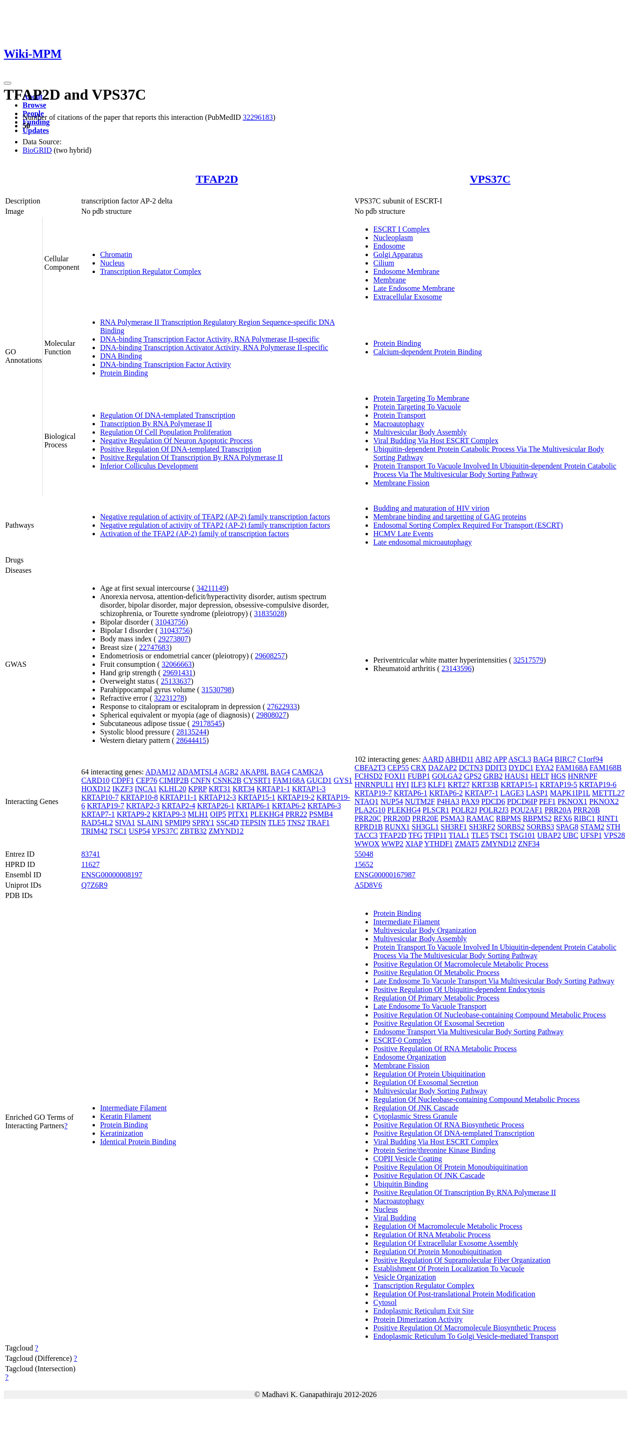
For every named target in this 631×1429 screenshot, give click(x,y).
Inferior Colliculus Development (149, 466)
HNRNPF (582, 776)
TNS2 (296, 823)
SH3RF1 (454, 827)
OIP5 (218, 814)
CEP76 (146, 780)
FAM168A (289, 780)
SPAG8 (567, 827)
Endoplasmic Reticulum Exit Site (423, 1311)
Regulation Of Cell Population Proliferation (166, 432)
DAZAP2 (442, 768)
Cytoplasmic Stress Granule (415, 1116)
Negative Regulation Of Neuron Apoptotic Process (176, 441)
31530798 (217, 690)
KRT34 (244, 789)
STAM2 (592, 827)
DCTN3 (471, 768)
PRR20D (396, 818)
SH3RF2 (482, 827)
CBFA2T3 (369, 768)
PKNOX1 (572, 801)
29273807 (173, 639)
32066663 (177, 664)
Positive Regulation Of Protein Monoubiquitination (450, 1167)
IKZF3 (122, 789)
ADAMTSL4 (197, 772)
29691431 (178, 673)
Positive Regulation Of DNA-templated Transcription (180, 449)
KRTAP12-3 (217, 797)
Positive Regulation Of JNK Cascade (428, 1175)
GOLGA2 (447, 776)
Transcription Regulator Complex (150, 271)
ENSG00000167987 (384, 875)
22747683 (154, 647)
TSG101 (522, 835)
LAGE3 (512, 793)
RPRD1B (368, 827)
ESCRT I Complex (401, 229)
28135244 (192, 732)
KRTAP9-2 (133, 814)
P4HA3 (448, 801)
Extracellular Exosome (407, 297)
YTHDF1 (438, 844)
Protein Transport (399, 415)
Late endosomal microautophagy (422, 542)
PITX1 (238, 814)
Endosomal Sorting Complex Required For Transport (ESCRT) (467, 525)
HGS (558, 776)
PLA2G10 (369, 810)
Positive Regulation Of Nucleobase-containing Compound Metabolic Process (489, 1015)
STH (613, 827)
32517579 (529, 660)
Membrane (389, 280)
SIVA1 (125, 823)
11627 (90, 864)
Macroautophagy (398, 424)
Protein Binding (124, 373)
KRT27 (459, 785)
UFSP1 (591, 835)
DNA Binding (121, 356)
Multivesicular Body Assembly (420, 432)
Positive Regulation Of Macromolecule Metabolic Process (460, 964)
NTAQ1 (366, 801)
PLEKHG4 (266, 814)
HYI (402, 785)
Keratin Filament (125, 1116)
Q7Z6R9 (94, 885)
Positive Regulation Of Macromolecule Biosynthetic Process (464, 1328)
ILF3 (418, 785)
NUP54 (392, 801)
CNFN (201, 780)
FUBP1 (418, 776)
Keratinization (121, 1133)
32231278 (169, 698)
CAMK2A (307, 772)
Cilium (383, 263)
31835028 (269, 613)
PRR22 (296, 814)
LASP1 (537, 793)
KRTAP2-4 (178, 806)
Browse (34, 105)
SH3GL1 (425, 827)
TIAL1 (459, 835)
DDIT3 (495, 768)
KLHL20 (173, 789)
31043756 (171, 622)
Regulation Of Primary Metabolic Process (436, 998)
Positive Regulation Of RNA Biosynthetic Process (448, 1125)
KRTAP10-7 (100, 797)
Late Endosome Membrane (413, 288)
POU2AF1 (527, 810)
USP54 (139, 831)
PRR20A (558, 810)
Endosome (389, 246)
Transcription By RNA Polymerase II (156, 424)
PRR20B (586, 810)
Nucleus (112, 263)
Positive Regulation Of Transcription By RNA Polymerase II (191, 457)
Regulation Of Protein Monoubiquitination (437, 1252)
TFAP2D (217, 179)
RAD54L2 (97, 823)
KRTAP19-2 (296, 797)
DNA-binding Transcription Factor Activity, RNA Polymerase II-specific (209, 339)
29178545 (207, 723)
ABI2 (483, 759)
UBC (570, 835)
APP (500, 759)
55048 (363, 854)
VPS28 (614, 835)
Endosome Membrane (406, 271)
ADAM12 (160, 772)
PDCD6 (493, 801)
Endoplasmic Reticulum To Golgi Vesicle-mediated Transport (465, 1336)
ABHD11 (459, 759)
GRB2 (493, 776)
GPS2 (472, 776)
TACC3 (365, 835)
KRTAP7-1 (98, 814)
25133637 (176, 681)
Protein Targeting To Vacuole (416, 407)
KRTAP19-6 (598, 785)
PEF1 (547, 801)
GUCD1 (319, 780)
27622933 (282, 707)
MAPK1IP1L (570, 793)
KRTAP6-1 (253, 806)
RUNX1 (397, 827)
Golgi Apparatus (397, 254)
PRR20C (367, 818)
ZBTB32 (193, 831)
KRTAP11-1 (178, 797)
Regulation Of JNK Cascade (416, 1108)
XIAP (414, 844)
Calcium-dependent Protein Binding (427, 352)
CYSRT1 (257, 780)
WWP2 (393, 844)
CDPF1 (122, 780)
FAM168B (606, 768)
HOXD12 (95, 789)
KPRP (197, 789)
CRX (418, 768)
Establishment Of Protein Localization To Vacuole (448, 1269)
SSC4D (227, 823)
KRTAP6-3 (324, 806)
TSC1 (118, 831)
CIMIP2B (174, 780)
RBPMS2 (537, 818)
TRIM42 (94, 831)
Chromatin (116, 254)
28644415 (191, 740)
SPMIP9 (177, 823)
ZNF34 (528, 844)
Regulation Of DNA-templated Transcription (167, 415)
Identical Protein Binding (138, 1142)
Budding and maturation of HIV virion (431, 508)
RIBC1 (584, 818)
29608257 (270, 656)
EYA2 (545, 768)
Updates (36, 130)
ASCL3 (519, 759)
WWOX (366, 844)
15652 (363, 864)
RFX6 (562, 818)
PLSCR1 (435, 810)
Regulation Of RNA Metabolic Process (432, 1235)
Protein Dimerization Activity (417, 1319)
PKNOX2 (604, 801)
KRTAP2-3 (143, 806)
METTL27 (608, 793)
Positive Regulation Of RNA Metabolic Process (444, 1049)
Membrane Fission (401, 483)
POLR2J (464, 810)
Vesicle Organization (404, 1277)
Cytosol (385, 1302)
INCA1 (146, 789)
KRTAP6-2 (289, 806)
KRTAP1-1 (273, 789)
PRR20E (425, 818)
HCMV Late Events (403, 534)
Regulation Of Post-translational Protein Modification (454, 1294)
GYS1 (343, 780)
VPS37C (490, 179)
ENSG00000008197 (111, 875)
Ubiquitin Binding (400, 1184)
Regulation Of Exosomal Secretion (425, 1082)
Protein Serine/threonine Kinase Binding (434, 1150)
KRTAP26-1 (216, 806)
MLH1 (198, 814)
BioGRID (37, 150)
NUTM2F (420, 801)
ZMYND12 (226, 831)
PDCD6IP (522, 801)
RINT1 (607, 818)
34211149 (211, 588)
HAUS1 (517, 776)
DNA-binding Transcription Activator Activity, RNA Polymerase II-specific (214, 347)
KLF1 (436, 785)
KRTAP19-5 (558, 785)
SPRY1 (203, 823)
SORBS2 (511, 827)
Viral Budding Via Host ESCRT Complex (435, 441)
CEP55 (398, 768)
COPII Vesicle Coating (407, 1159)
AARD (433, 759)
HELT (539, 776)
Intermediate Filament (133, 1108)
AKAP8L (254, 772)
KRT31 (220, 789)
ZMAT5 (467, 844)
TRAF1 (318, 823)
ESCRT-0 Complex (402, 1040)
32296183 (258, 117)
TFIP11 (435, 835)
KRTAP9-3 (169, 814)
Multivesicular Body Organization (424, 930)
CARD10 (95, 780)
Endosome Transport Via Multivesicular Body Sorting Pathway (468, 1032)
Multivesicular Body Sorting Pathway (430, 1091)
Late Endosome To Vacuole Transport (429, 1006)
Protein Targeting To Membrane (421, 398)
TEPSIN (253, 823)
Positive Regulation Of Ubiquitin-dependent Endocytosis (459, 989)
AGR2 (229, 772)
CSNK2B (227, 780)
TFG (415, 835)
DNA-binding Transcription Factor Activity (165, 364)
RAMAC (480, 818)
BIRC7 (565, 759)
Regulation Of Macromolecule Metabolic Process (447, 1226)
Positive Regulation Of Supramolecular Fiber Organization (461, 1260)
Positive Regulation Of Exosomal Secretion (438, 1023)
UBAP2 (549, 835)
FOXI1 (394, 776)
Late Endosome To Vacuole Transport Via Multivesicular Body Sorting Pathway (493, 981)
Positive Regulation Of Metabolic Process (436, 972)
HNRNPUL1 (374, 785)
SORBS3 (540, 827)
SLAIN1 (150, 823)
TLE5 (276, 823)
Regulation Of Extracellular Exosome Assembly (445, 1243)
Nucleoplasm (393, 238)
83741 (90, 854)
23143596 (457, 668)
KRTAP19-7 (106, 806)
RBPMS (508, 818)
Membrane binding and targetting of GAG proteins (449, 517)
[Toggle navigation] (7, 83)
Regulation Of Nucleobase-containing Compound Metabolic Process (476, 1099)
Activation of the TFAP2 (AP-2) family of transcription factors (194, 534)
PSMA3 (452, 818)
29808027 (271, 715)
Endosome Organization (409, 1057)
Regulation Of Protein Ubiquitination (429, 1074)
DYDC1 (520, 768)
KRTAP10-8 (139, 797)
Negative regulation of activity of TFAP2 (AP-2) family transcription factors (215, 517)
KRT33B (485, 785)
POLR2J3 (493, 810)
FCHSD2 (368, 776)
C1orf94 (590, 759)
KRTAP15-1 (256, 797)
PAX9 (470, 801)
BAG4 (280, 772)
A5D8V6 (368, 885)
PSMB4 (321, 814)
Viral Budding (394, 1218)
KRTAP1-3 (309, 789)
